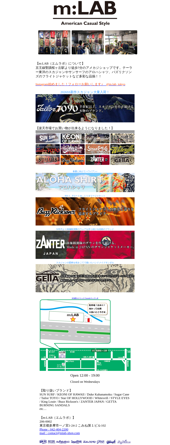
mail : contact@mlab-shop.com (60, 433)
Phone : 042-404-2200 (54, 429)
